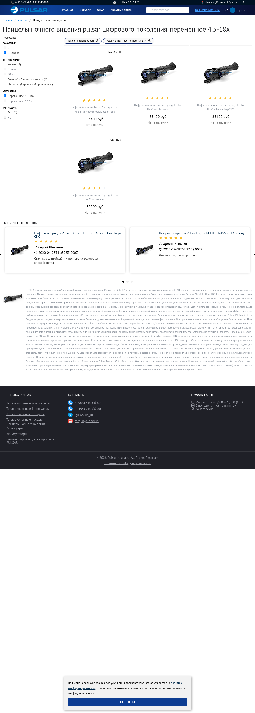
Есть (11, 112)
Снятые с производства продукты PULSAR (30, 441)
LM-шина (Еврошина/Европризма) (30, 84)
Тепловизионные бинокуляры (27, 408)
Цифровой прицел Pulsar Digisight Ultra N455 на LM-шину (158, 107)
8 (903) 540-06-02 (88, 403)
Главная (68, 10)
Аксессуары (14, 428)
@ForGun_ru (84, 415)
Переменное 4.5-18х (21, 96)
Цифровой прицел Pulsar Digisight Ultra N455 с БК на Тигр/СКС (221, 107)
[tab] (123, 282)
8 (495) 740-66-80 (88, 409)
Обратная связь (121, 10)
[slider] (95, 100)
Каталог (85, 10)
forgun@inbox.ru (87, 421)
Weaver (12, 64)
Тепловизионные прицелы (25, 414)
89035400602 (41, 2)
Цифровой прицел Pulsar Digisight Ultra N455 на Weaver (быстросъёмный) (95, 109)
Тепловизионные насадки (25, 419)
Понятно (127, 702)
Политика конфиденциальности (127, 463)
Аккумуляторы (16, 434)
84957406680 (22, 2)
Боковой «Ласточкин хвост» (26, 79)
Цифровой (14, 53)
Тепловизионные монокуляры (28, 403)
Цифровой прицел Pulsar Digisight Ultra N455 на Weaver (95, 197)
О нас (100, 10)
